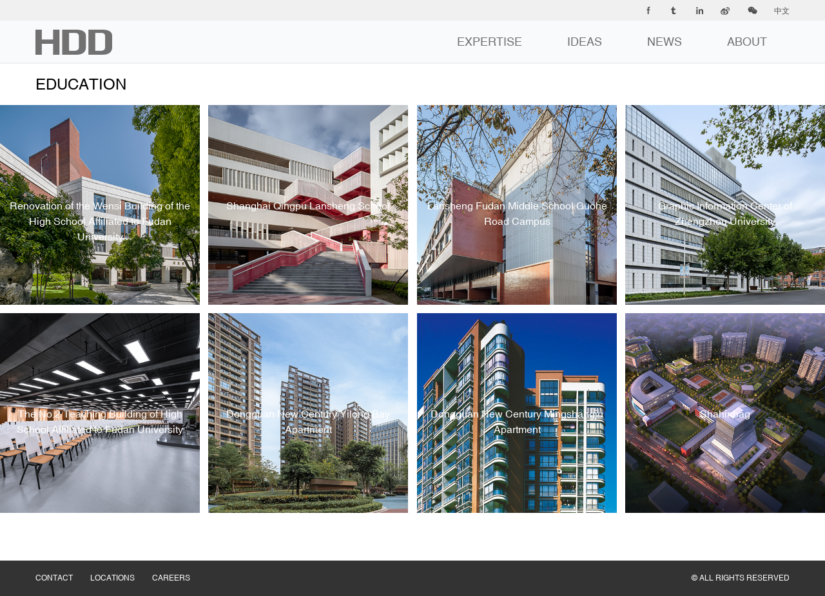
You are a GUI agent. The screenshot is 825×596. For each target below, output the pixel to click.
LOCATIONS (121, 565)
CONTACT (62, 565)
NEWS (664, 41)
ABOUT (747, 41)
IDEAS (584, 41)
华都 (73, 42)
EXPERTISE (489, 41)
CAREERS (180, 565)
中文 (782, 10)
